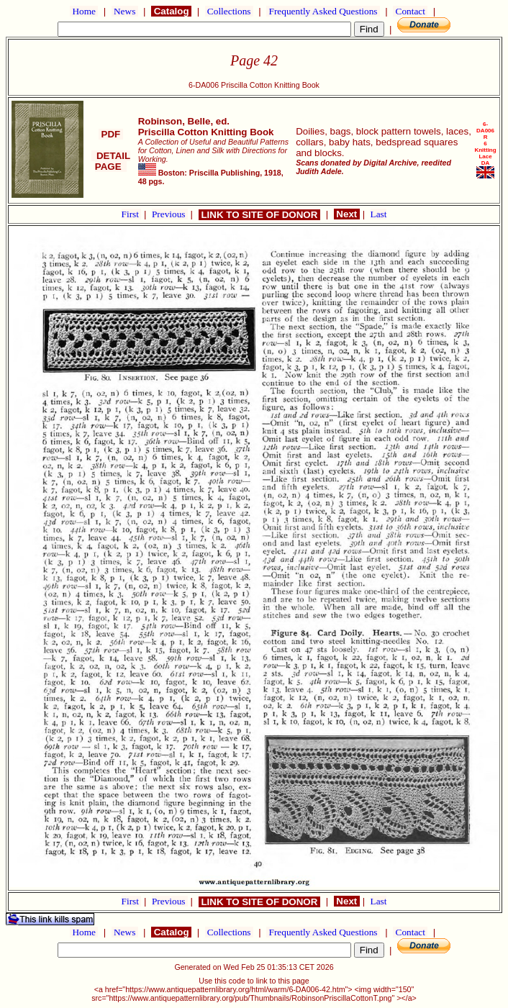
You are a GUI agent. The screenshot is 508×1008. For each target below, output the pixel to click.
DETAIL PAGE (111, 161)
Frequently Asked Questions (323, 11)
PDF (111, 134)
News (125, 11)
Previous (170, 214)
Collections (229, 11)
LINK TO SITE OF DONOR (259, 214)
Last (379, 214)
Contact (410, 11)
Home (84, 11)
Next (347, 214)
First (132, 214)
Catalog (171, 11)
